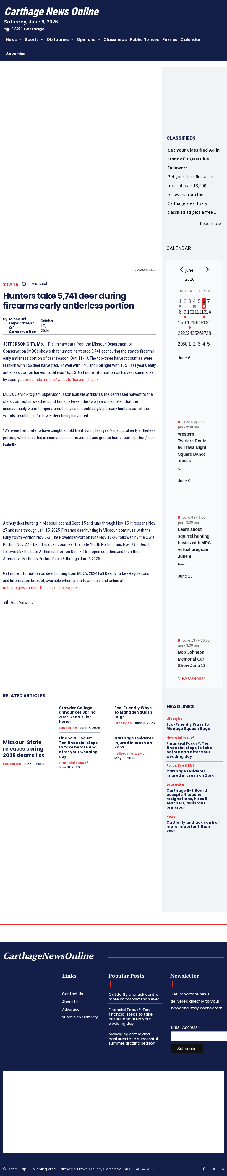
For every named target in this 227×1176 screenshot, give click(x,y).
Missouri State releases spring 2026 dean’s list (23, 749)
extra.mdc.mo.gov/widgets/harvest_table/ (61, 379)
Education (12, 764)
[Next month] (207, 269)
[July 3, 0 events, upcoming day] (199, 345)
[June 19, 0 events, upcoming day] (199, 324)
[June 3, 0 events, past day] (189, 303)
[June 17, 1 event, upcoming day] (189, 324)
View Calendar (191, 678)
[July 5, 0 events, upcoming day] (208, 345)
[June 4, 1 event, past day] (194, 303)
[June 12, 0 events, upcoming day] (199, 314)
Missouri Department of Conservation (23, 325)
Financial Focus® (73, 763)
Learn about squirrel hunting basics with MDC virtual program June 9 (194, 543)
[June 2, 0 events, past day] (185, 303)
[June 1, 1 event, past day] (180, 303)
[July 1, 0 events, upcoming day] (189, 345)
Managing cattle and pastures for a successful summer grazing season (133, 1038)
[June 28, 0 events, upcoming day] (208, 335)
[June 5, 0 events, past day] (199, 303)
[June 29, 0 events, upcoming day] (180, 345)
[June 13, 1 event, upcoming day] (204, 314)
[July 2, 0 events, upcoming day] (194, 345)
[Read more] (211, 223)
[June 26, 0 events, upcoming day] (199, 335)
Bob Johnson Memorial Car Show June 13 (191, 659)
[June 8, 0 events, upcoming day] (180, 314)
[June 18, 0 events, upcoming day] (194, 324)
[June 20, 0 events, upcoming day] (204, 324)
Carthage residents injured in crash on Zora (134, 742)
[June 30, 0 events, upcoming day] (185, 345)
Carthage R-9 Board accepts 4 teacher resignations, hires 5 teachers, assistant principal (186, 799)
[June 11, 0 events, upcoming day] (194, 314)
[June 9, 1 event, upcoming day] (185, 314)
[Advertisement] (113, 1112)
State (10, 284)
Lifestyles (123, 723)
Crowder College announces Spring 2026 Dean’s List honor (77, 714)
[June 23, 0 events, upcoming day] (185, 335)
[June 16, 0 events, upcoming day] (185, 324)
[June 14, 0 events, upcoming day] (208, 314)
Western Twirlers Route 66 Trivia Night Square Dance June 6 (192, 447)
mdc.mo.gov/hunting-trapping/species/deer (40, 587)
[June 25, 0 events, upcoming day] (194, 335)
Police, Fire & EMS (129, 754)
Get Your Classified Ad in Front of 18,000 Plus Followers (194, 159)
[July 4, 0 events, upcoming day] (204, 345)
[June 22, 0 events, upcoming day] (180, 335)
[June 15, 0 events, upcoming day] (180, 324)
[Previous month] (181, 269)
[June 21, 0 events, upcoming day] (208, 324)
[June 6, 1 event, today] (204, 303)
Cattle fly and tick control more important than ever (192, 826)
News (170, 816)
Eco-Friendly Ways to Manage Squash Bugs (133, 712)
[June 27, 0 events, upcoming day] (204, 335)
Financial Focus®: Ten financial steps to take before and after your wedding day (78, 747)
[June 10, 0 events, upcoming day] (189, 314)
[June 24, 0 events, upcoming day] (189, 335)
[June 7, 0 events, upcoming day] (208, 303)
